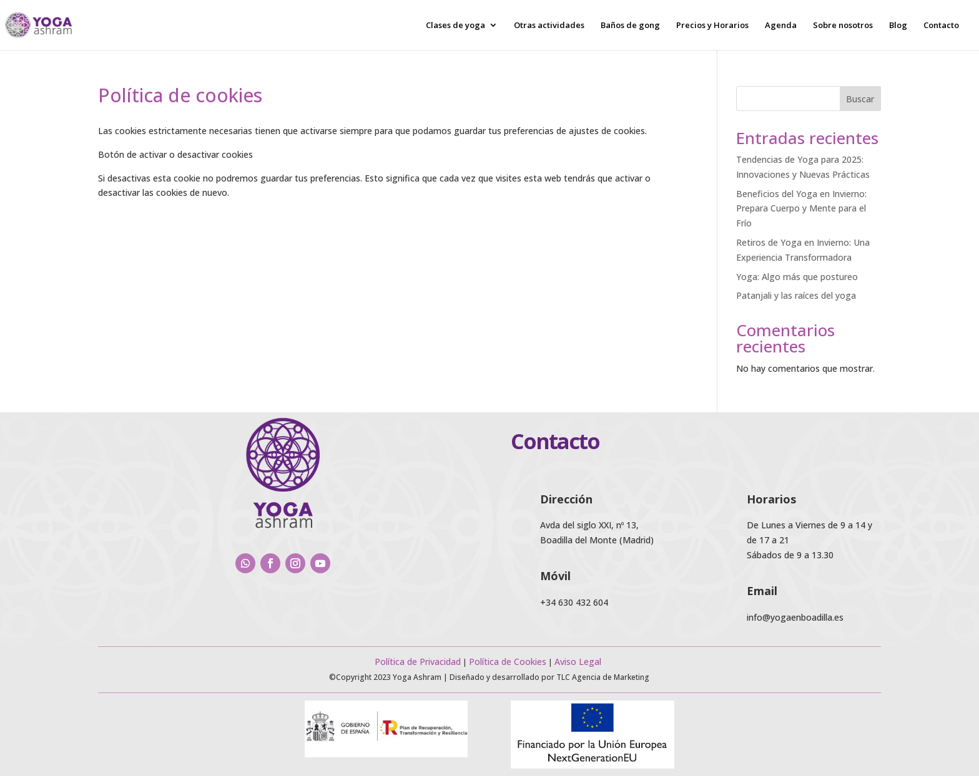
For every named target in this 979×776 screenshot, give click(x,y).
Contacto (941, 26)
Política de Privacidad (418, 661)
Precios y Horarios (712, 26)
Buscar (860, 99)
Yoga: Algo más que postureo (797, 277)
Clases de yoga (455, 26)
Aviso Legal (579, 661)
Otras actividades (549, 26)
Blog (898, 26)
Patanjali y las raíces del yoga (796, 295)
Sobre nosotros (843, 26)
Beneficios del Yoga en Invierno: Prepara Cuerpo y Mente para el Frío (801, 209)
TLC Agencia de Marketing (602, 677)
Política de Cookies (507, 661)
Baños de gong (630, 26)
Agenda (781, 26)
